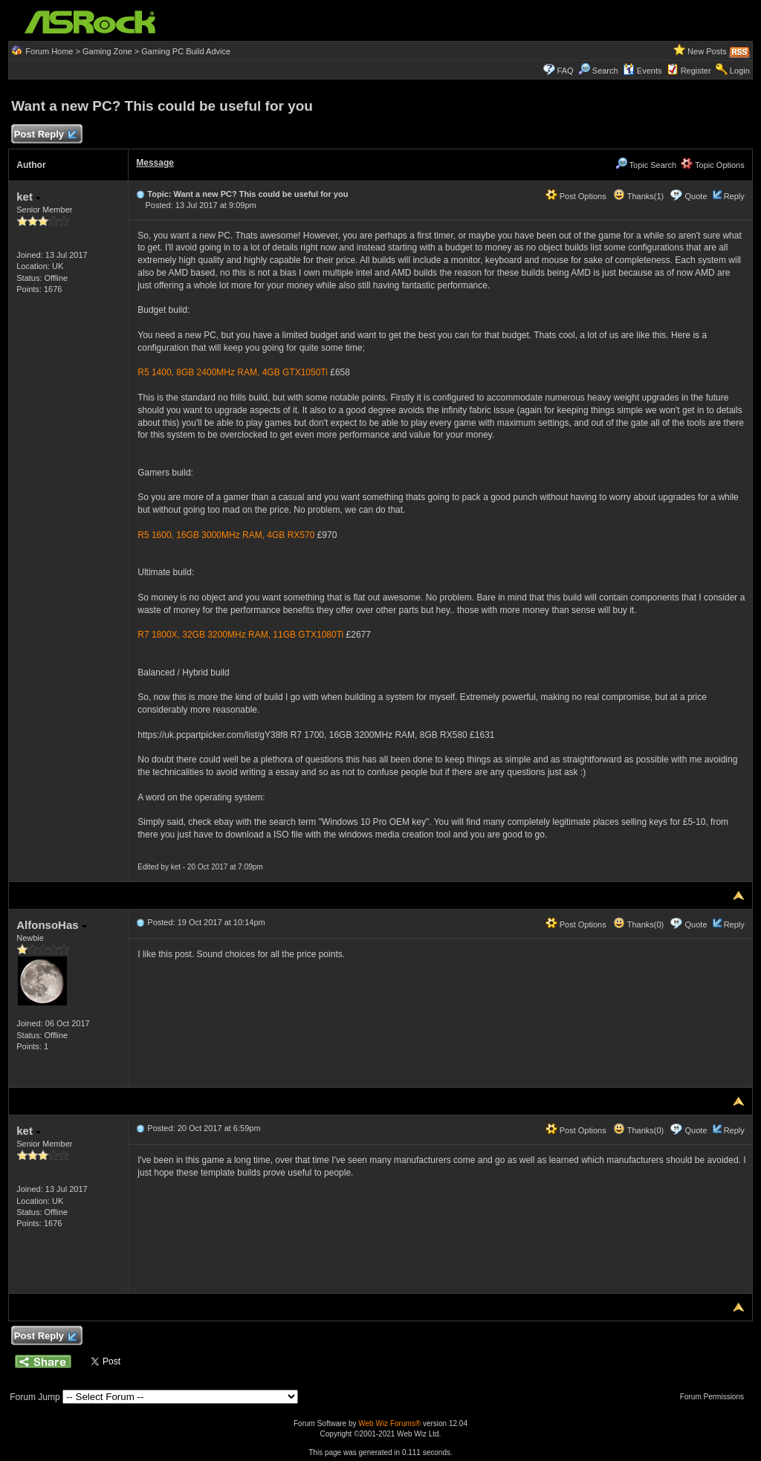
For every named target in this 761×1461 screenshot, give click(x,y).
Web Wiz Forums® (389, 1423)
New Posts (707, 51)
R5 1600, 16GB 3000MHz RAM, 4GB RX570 (225, 535)
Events (642, 70)
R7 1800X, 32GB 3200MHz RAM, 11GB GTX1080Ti (240, 634)
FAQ (565, 70)
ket (28, 196)
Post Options (575, 196)
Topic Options (713, 165)
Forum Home (49, 51)
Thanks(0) (638, 924)
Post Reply (44, 135)
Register (696, 70)
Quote (696, 196)
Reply (734, 196)
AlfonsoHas (51, 925)
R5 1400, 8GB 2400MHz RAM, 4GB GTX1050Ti (232, 372)
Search (605, 70)
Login (740, 70)
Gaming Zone (107, 51)
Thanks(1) (638, 196)
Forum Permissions (715, 1397)
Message (155, 163)
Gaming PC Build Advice (185, 51)
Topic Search (645, 165)
